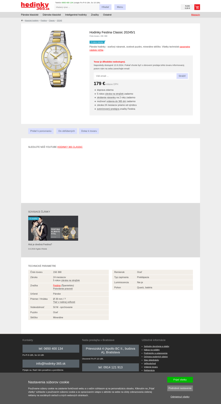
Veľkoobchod (150, 363)
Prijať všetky (180, 379)
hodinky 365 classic (70, 147)
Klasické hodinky (32, 20)
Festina (44, 20)
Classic (52, 20)
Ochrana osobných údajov (156, 356)
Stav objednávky (151, 360)
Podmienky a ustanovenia (155, 353)
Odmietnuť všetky (180, 396)
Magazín (195, 15)
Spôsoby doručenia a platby (156, 346)
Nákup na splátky (152, 350)
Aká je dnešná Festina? (40, 244)
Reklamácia (149, 370)
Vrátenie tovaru (151, 367)
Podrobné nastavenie (180, 388)
